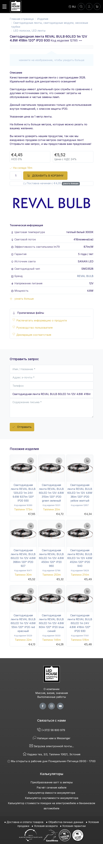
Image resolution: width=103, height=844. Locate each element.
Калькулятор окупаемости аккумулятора (51, 798)
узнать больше (71, 183)
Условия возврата (46, 826)
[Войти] (89, 6)
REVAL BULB (85, 276)
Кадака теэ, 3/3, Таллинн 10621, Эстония (51, 754)
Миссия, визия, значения (51, 693)
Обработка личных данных (65, 822)
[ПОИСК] (81, 6)
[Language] (72, 6)
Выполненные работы (51, 697)
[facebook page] (42, 706)
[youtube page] (60, 706)
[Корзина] (97, 6)
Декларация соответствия (33, 334)
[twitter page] (51, 706)
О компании (51, 689)
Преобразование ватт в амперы (51, 782)
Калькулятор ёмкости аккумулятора (51, 792)
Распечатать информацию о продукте (41, 320)
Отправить (21, 427)
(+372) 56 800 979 (51, 730)
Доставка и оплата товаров (25, 822)
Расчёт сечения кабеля (51, 787)
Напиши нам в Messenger (51, 738)
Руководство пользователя (34, 327)
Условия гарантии (74, 826)
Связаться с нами (51, 720)
